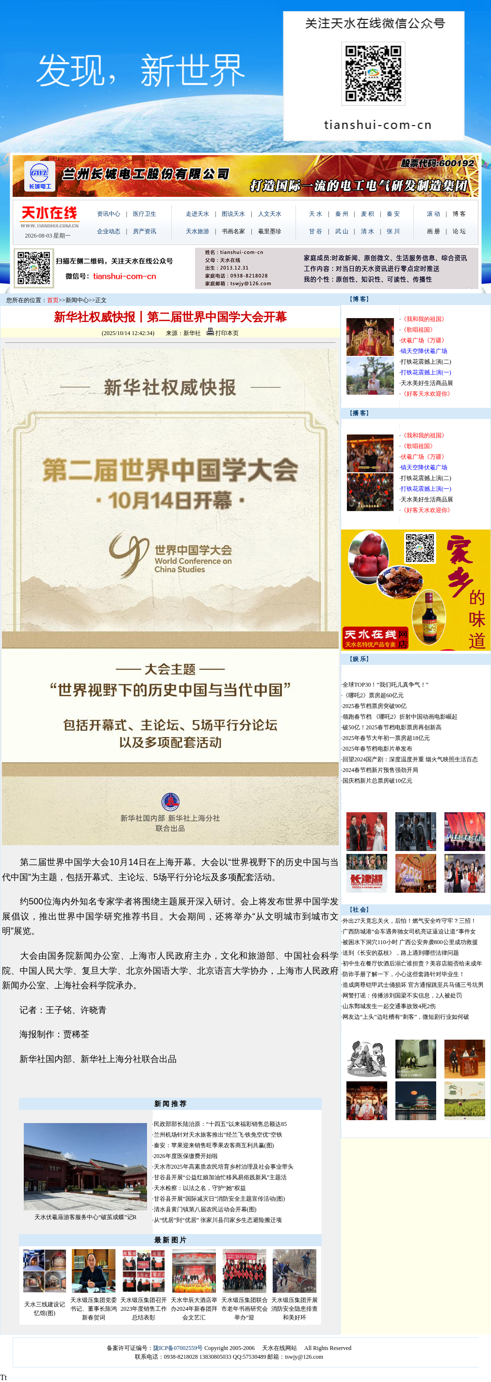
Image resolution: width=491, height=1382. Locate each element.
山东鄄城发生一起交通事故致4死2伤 (389, 1006)
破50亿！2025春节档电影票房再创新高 (392, 727)
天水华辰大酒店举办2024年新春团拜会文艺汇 (194, 1309)
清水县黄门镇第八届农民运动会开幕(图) (205, 1209)
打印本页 (223, 333)
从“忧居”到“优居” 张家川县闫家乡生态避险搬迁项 (218, 1220)
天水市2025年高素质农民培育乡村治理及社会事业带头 (224, 1166)
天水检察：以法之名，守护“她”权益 (200, 1188)
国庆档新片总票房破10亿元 (377, 780)
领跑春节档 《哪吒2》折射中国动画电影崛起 (400, 716)
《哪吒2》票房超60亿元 (373, 695)
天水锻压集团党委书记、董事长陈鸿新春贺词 (93, 1309)
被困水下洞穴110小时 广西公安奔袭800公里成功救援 (410, 942)
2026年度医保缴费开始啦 (186, 1156)
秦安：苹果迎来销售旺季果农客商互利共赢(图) (214, 1145)
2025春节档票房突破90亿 (375, 706)
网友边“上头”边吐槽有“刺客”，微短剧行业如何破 (406, 1016)
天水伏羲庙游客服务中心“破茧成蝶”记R (85, 1217)
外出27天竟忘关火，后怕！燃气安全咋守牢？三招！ (409, 920)
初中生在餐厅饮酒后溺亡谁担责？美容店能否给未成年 (412, 963)
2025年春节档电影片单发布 (377, 748)
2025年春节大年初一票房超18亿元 (386, 738)
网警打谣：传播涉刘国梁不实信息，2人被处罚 (402, 995)
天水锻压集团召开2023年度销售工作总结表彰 (143, 1309)
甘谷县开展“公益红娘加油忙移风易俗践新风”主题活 (220, 1177)
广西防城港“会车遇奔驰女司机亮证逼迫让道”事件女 (409, 931)
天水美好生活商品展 (427, 383)
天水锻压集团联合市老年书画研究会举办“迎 (244, 1309)
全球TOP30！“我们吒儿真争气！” (385, 684)
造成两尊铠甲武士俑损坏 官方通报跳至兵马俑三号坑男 (413, 984)
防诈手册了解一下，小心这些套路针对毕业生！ (404, 974)
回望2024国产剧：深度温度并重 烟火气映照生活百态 (410, 759)
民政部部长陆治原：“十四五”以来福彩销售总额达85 (220, 1124)
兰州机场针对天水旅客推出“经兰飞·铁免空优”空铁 (218, 1134)
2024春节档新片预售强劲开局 (380, 770)
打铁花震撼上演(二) (426, 361)
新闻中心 (77, 300)
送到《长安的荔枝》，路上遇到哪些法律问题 (401, 952)
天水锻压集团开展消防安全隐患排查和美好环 (294, 1309)
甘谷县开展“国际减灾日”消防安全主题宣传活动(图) (219, 1198)
